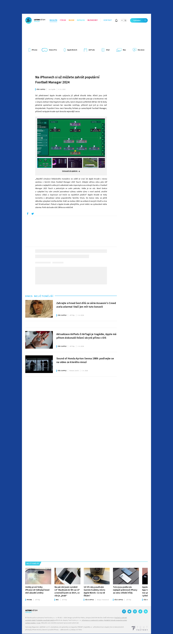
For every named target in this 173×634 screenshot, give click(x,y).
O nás (38, 623)
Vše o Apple (41, 89)
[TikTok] (140, 611)
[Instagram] (135, 611)
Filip (72, 315)
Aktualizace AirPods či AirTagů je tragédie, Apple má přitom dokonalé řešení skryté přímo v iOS (86, 336)
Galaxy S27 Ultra (76, 630)
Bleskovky (93, 20)
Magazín (53, 20)
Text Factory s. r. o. (50, 618)
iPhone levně (36, 630)
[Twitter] (129, 611)
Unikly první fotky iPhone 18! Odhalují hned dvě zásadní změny (37, 590)
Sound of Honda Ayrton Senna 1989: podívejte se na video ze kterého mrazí (85, 360)
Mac (57, 600)
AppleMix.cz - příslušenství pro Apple (96, 627)
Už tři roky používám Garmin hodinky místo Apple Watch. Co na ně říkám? (94, 591)
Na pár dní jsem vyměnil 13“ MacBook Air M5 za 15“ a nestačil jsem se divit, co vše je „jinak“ (67, 591)
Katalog (81, 20)
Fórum (63, 20)
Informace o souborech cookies (92, 620)
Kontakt (108, 20)
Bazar (71, 20)
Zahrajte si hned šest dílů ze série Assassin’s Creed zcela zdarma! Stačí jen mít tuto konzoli (86, 305)
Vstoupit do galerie (71, 171)
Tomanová (103, 600)
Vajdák (51, 89)
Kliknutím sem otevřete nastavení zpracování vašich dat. (60, 623)
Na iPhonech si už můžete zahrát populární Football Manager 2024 (67, 80)
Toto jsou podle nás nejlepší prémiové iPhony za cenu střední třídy (125, 590)
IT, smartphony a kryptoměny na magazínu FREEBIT (65, 627)
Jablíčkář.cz (43, 627)
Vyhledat (140, 20)
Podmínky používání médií (45, 620)
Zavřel (74, 371)
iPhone (29, 600)
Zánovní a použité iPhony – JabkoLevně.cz (56, 630)
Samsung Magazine (31, 627)
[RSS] (146, 611)
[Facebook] (124, 611)
